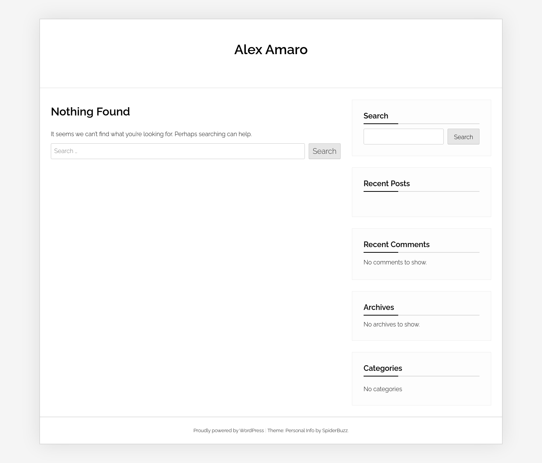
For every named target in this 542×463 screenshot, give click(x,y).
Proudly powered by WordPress (228, 430)
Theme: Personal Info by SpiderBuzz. (308, 430)
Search (376, 115)
